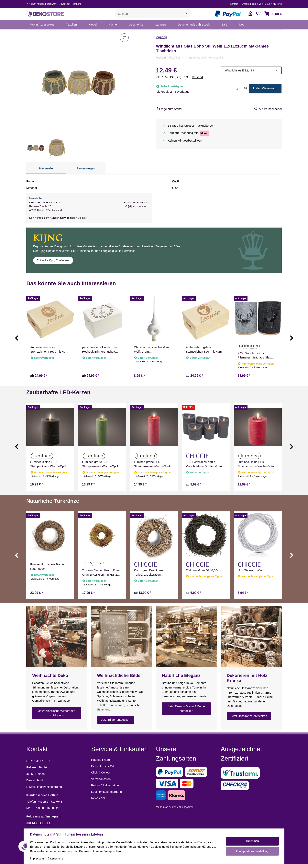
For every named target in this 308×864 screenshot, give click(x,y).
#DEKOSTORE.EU (38, 823)
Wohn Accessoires (213, 57)
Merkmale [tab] (46, 168)
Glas (175, 187)
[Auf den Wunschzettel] (124, 37)
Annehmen (252, 841)
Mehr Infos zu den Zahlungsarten (174, 806)
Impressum (37, 858)
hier (84, 217)
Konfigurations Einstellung (252, 851)
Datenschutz (55, 858)
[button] (250, 13)
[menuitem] (42, 24)
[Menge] (231, 88)
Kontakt (234, 4)
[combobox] (251, 71)
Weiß (175, 181)
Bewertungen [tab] (85, 168)
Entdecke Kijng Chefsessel (53, 260)
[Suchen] (148, 13)
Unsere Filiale (249, 4)
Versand (197, 77)
